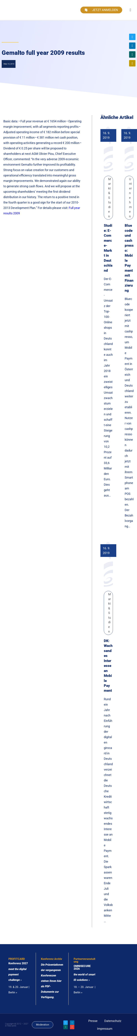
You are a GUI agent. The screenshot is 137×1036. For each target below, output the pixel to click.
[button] (130, 10)
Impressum (104, 1028)
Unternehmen (130, 197)
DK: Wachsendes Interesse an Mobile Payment (108, 666)
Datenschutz (112, 1021)
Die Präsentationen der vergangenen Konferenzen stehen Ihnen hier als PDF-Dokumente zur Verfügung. (52, 981)
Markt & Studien (109, 197)
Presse (93, 1021)
